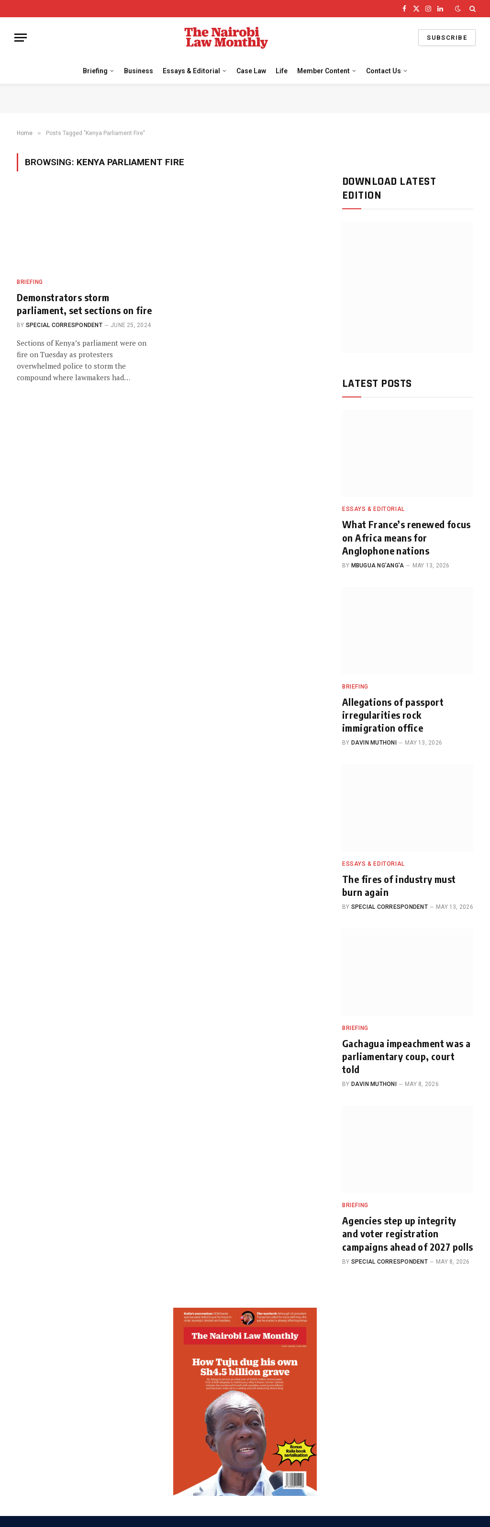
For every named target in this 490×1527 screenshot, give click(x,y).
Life (282, 71)
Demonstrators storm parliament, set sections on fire (84, 303)
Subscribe (447, 37)
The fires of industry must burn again (399, 885)
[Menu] (20, 37)
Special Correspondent (64, 325)
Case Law (251, 71)
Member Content (323, 71)
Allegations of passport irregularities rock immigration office (393, 715)
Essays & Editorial (191, 71)
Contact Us (383, 71)
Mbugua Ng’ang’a (377, 565)
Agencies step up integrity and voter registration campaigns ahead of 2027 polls (407, 1233)
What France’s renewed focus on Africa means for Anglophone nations (406, 537)
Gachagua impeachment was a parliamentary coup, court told (406, 1056)
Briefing (95, 71)
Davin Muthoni (374, 742)
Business (138, 71)
